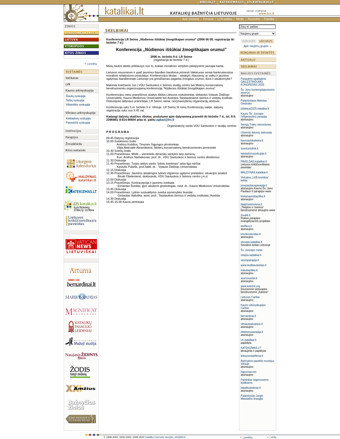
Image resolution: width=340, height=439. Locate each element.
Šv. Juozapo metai (251, 250)
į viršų (271, 437)
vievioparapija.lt (250, 260)
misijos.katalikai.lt (251, 255)
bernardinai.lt (248, 316)
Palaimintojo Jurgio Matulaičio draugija (252, 397)
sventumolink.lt (249, 148)
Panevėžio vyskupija (78, 122)
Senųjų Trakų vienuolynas (256, 124)
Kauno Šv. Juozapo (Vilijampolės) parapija (254, 115)
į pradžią (90, 63)
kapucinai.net (248, 371)
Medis (240, 18)
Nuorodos (254, 18)
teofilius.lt (246, 226)
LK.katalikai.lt (248, 339)
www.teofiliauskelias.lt (253, 265)
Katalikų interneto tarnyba (159, 437)
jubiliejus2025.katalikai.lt (255, 108)
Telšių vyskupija (75, 100)
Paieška (269, 18)
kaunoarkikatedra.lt (252, 140)
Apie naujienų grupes (258, 46)
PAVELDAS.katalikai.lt (254, 161)
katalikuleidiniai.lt (251, 387)
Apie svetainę (190, 18)
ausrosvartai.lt (249, 278)
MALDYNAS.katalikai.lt (254, 172)
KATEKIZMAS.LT (251, 347)
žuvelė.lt (245, 215)
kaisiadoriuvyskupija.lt (253, 153)
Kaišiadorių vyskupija (78, 118)
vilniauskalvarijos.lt (252, 324)
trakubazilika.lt (249, 270)
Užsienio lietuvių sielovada (256, 132)
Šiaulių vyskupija (76, 96)
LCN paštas (225, 18)
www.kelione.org (250, 286)
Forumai (208, 18)
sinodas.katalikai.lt (251, 242)
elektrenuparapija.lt (252, 332)
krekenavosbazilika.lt (253, 196)
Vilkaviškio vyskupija (78, 104)
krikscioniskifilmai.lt (252, 355)
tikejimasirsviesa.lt (251, 204)
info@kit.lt (180, 437)
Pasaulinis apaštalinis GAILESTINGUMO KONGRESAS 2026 (253, 81)
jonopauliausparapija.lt (254, 185)
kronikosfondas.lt (251, 234)
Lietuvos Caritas (250, 297)
